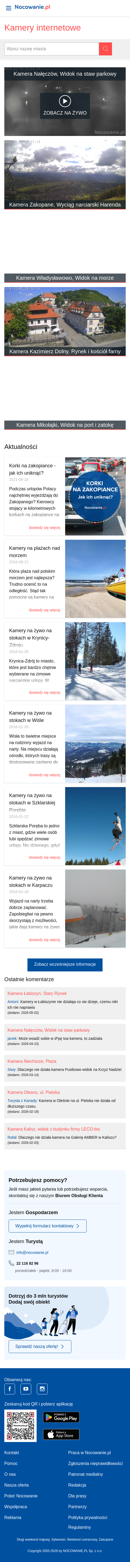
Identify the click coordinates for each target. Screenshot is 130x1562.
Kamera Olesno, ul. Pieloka (34, 1092)
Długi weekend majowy (33, 1539)
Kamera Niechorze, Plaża (32, 1061)
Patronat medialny (85, 1474)
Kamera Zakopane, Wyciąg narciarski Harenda (65, 205)
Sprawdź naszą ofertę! (40, 1346)
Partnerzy (77, 1506)
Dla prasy (77, 1496)
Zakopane (106, 1539)
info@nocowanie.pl (32, 1252)
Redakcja (77, 1485)
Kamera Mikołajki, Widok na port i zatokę (65, 425)
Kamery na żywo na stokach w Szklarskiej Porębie (32, 803)
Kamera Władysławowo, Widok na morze (65, 278)
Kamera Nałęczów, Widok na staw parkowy (64, 74)
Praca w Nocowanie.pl (89, 1452)
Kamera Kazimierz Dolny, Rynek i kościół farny (65, 351)
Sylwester (58, 1539)
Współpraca (15, 1506)
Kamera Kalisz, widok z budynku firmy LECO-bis (54, 1129)
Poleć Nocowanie (21, 1496)
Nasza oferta (16, 1485)
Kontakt (11, 1452)
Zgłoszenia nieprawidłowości (95, 1463)
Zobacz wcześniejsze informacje (65, 964)
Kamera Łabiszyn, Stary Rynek (37, 993)
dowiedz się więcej (44, 527)
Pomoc (11, 1463)
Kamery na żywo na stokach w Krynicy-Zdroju (30, 638)
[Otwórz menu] (8, 8)
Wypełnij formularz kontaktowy (47, 1226)
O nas (10, 1474)
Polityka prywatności (87, 1517)
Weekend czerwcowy (82, 1539)
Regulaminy (79, 1527)
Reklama (12, 1517)
